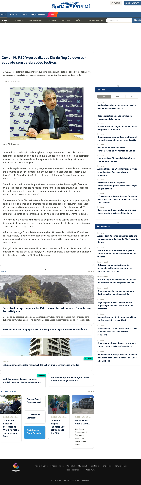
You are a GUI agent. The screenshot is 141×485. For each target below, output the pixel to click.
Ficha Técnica (107, 466)
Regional (5, 20)
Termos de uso (121, 466)
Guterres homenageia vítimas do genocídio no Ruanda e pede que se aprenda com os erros (114, 268)
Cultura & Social (95, 20)
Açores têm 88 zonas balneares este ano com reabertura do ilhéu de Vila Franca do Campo (117, 239)
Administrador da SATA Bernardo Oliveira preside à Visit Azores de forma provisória (117, 172)
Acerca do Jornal (41, 466)
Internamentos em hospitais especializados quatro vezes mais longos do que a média (117, 185)
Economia (52, 20)
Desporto (66, 20)
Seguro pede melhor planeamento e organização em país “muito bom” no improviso (115, 305)
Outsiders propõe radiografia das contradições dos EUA (58, 426)
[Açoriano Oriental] (16, 472)
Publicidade (71, 466)
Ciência (79, 20)
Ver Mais (91, 272)
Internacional (35, 20)
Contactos (95, 466)
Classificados (83, 466)
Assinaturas (90, 470)
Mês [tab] (132, 97)
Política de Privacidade (74, 470)
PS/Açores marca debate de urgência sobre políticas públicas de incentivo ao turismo (116, 253)
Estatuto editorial (57, 466)
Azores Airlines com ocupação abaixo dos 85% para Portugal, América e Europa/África (45, 329)
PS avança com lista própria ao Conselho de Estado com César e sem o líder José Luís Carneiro (117, 199)
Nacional (19, 20)
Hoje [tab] (104, 97)
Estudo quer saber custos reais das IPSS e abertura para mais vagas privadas (41, 365)
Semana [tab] (118, 97)
